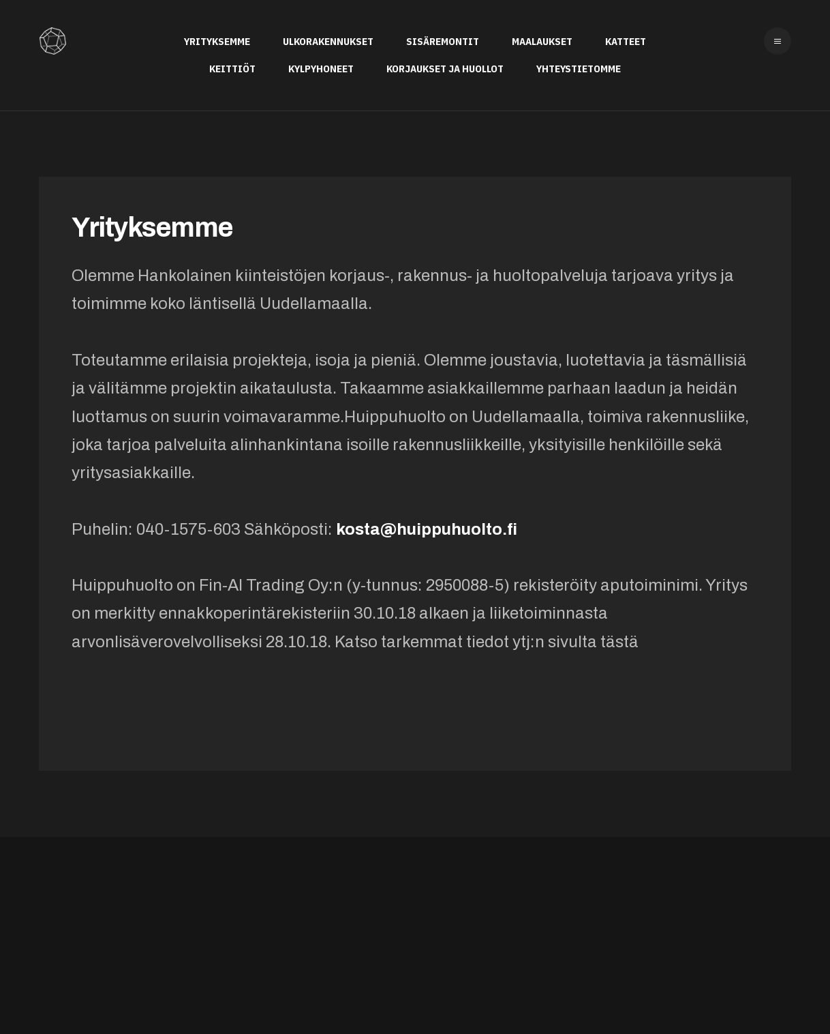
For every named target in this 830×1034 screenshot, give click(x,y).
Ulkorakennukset (328, 41)
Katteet (625, 41)
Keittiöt (232, 68)
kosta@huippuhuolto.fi (426, 529)
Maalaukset (542, 41)
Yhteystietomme (578, 68)
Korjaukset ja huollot (445, 68)
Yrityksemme (217, 41)
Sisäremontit (442, 41)
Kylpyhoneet (321, 68)
